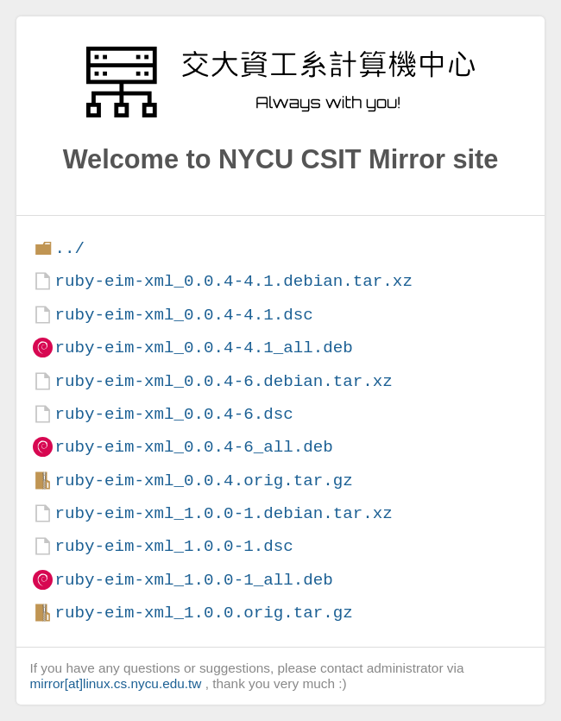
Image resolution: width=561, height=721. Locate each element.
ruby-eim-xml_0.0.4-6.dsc (173, 414)
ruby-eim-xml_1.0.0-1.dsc (173, 546)
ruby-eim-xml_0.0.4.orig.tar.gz (203, 480)
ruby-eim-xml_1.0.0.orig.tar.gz (203, 612)
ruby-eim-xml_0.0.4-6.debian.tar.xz (223, 381)
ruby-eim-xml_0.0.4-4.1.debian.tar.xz (233, 281)
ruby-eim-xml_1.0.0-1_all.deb (193, 579)
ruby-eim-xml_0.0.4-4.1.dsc (183, 314)
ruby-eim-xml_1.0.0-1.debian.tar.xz (223, 513)
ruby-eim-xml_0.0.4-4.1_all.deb (203, 347)
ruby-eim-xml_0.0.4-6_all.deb (193, 447)
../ (69, 248)
